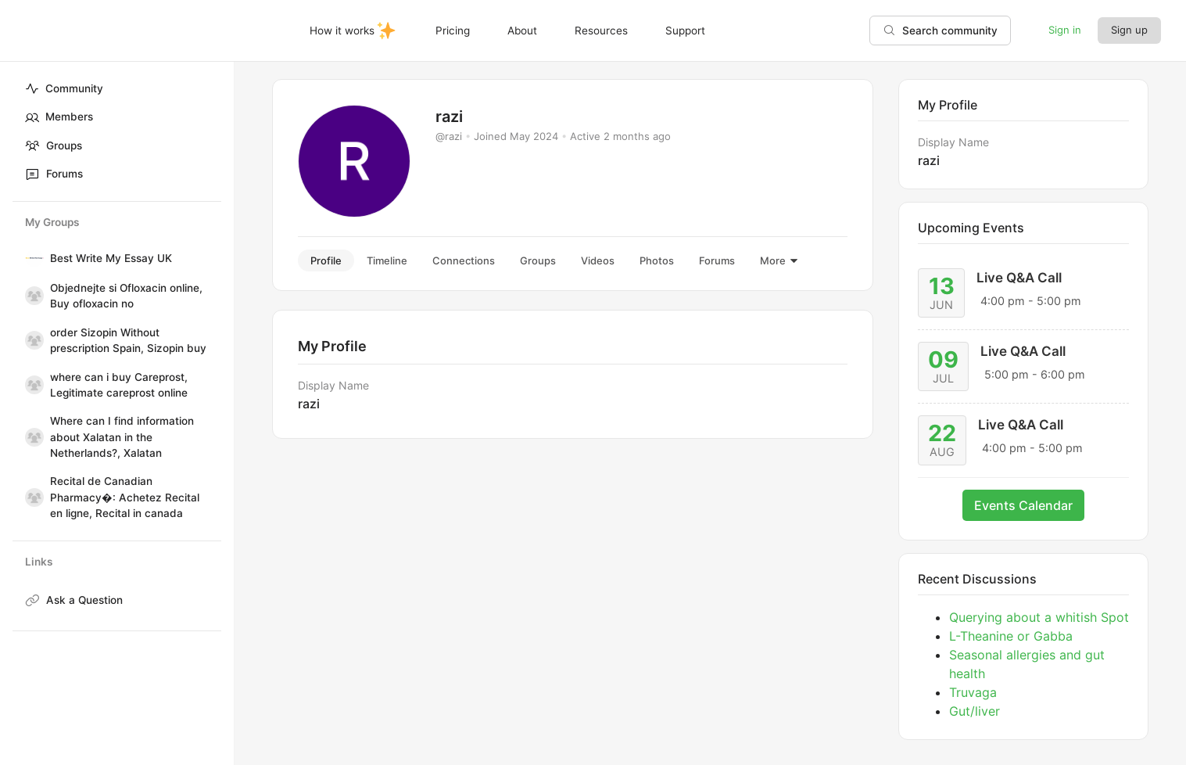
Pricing (448, 27)
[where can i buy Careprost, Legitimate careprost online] (31, 384)
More (779, 260)
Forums (54, 174)
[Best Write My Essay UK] (31, 258)
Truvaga (973, 692)
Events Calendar (1023, 505)
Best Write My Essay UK (111, 258)
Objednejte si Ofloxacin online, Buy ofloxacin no (126, 296)
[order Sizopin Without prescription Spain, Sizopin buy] (31, 340)
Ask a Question (84, 600)
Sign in (1064, 26)
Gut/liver (974, 711)
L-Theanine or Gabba (1011, 636)
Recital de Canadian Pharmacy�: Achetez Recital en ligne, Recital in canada (124, 497)
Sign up (1129, 26)
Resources (596, 27)
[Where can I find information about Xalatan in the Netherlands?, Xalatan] (31, 437)
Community (64, 88)
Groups (53, 145)
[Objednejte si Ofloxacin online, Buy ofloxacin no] (31, 295)
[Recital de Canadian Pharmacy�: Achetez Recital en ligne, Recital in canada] (31, 497)
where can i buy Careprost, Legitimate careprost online (119, 385)
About (517, 27)
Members (59, 117)
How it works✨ (354, 27)
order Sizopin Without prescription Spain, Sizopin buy (128, 340)
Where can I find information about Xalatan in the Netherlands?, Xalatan (122, 437)
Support (680, 27)
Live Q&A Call (1019, 278)
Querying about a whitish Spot (1039, 617)
